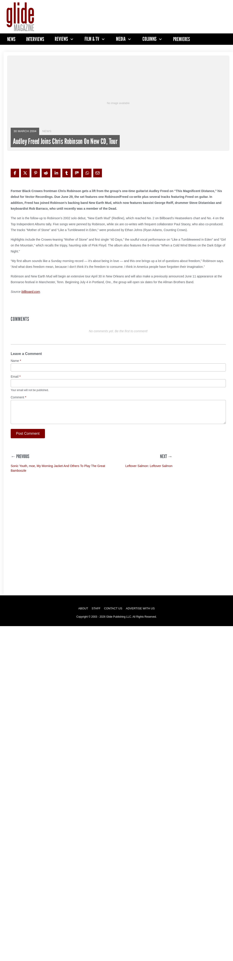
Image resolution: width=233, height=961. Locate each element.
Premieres (181, 39)
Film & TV (92, 39)
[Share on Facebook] (15, 173)
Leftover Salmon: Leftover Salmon (148, 466)
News (11, 39)
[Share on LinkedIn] (56, 173)
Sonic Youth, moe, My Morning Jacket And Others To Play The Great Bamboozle (58, 468)
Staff (96, 608)
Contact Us (113, 608)
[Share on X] (25, 173)
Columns (149, 39)
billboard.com (30, 291)
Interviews (35, 39)
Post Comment (28, 433)
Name (16, 361)
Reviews (61, 39)
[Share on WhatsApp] (87, 173)
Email (15, 376)
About (83, 608)
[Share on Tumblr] (66, 173)
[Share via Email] (97, 173)
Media (121, 39)
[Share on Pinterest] (35, 173)
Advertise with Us (140, 608)
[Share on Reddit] (46, 173)
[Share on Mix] (77, 173)
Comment (18, 397)
